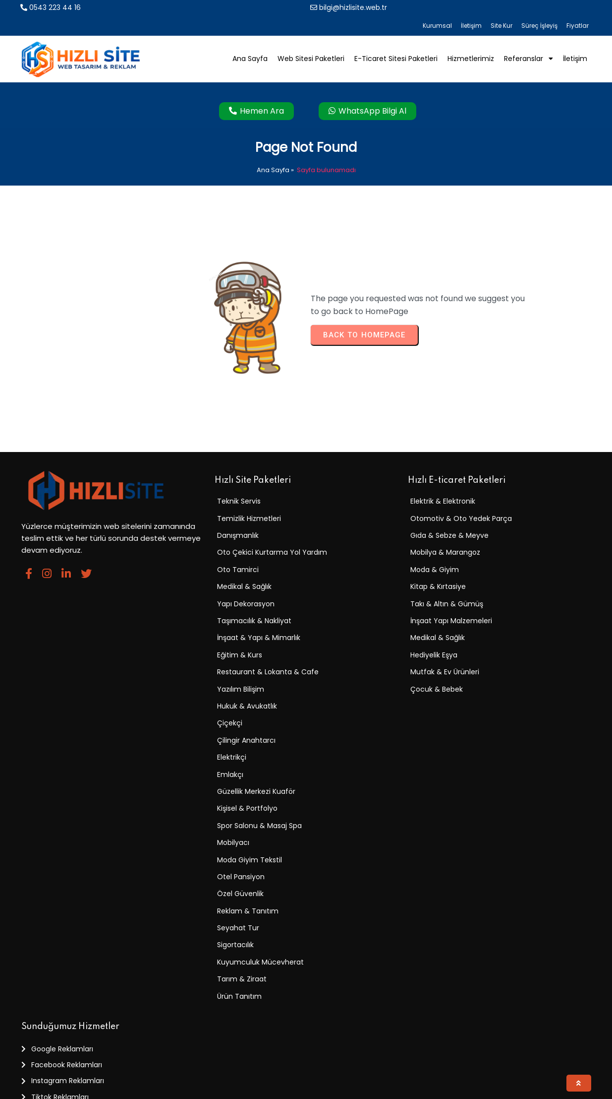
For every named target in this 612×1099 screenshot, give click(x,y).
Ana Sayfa (273, 155)
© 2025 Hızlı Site (51, 1085)
